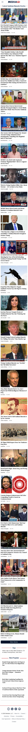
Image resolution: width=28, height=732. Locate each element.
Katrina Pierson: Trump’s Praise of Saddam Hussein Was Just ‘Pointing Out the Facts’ (13, 314)
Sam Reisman (3, 292)
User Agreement (6, 719)
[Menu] (3, 2)
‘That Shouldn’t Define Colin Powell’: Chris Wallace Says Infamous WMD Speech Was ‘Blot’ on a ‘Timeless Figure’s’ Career (14, 54)
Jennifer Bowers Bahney (5, 32)
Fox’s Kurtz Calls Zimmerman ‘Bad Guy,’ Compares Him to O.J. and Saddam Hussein (13, 525)
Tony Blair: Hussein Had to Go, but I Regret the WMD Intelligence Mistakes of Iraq (14, 391)
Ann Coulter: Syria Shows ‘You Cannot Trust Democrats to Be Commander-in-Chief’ (13, 580)
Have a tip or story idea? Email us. (12, 650)
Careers (23, 713)
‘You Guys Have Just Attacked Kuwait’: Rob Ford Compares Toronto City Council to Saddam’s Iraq (14, 552)
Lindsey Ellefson (4, 366)
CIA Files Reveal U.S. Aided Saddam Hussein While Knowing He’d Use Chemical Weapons (12, 608)
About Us (16, 713)
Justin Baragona (4, 237)
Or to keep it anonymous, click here (13, 651)
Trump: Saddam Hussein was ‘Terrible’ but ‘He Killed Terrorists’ (13, 364)
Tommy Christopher (5, 262)
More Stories (14, 642)
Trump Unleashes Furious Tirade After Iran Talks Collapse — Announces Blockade (13, 672)
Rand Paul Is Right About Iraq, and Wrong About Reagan (14, 469)
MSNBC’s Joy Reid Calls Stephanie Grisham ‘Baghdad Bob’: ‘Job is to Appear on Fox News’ (14, 162)
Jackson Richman (4, 59)
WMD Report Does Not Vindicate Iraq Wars (14, 443)
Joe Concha (3, 501)
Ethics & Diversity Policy (18, 719)
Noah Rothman (4, 556)
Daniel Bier (3, 446)
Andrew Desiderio (4, 420)
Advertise (6, 716)
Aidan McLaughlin (4, 189)
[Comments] (15, 32)
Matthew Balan (4, 212)
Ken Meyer (3, 394)
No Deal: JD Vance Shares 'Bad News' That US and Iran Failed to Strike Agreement (14, 689)
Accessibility (19, 716)
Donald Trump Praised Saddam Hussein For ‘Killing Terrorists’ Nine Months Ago (13, 338)
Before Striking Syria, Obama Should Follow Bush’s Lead (12, 635)
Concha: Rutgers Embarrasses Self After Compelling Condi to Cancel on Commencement (13, 497)
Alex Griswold (3, 317)
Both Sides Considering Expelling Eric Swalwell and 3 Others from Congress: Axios (13, 680)
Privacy (12, 716)
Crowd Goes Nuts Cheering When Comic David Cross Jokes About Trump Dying (13, 696)
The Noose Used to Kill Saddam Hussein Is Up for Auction (14, 417)
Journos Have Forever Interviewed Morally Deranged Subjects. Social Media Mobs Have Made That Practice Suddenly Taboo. (14, 108)
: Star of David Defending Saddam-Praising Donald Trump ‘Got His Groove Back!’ (13, 259)
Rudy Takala (3, 113)
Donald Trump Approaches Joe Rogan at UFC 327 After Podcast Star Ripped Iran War (13, 663)
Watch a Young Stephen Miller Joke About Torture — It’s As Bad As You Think (14, 186)
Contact (14, 721)
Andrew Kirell (3, 611)
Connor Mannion (4, 165)
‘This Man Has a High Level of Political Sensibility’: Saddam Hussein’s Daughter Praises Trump (13, 233)
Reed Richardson (4, 140)
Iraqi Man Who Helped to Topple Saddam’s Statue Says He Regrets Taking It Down (13, 288)
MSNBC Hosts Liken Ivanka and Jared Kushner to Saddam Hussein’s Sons (12, 209)
